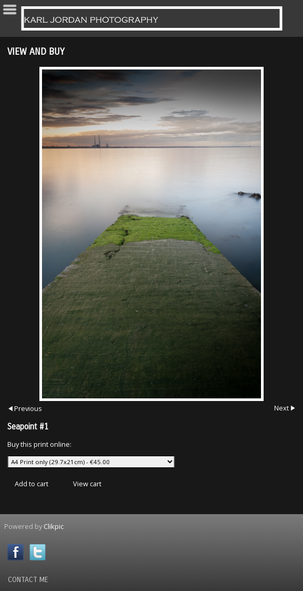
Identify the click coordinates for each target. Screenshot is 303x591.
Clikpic (54, 526)
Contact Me (28, 579)
